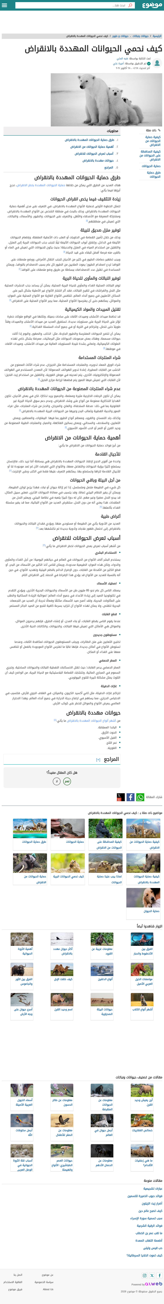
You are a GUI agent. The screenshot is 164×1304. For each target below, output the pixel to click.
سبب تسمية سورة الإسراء (146, 1218)
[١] (87, 221)
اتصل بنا (18, 1275)
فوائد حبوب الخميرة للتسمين (144, 1196)
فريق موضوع (15, 1289)
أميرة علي (118, 63)
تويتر (121, 797)
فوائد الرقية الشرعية (149, 1226)
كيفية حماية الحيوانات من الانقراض (152, 141)
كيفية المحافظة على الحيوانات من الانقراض (149, 155)
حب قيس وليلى (152, 1248)
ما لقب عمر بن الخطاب (149, 1233)
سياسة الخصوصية (44, 1282)
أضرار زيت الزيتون (152, 1203)
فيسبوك (131, 797)
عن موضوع (47, 1275)
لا (57, 781)
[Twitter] (152, 1275)
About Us (48, 1289)
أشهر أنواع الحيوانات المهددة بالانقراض (91, 720)
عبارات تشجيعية (152, 1188)
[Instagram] (144, 1275)
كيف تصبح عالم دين (150, 1211)
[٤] (55, 720)
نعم (67, 781)
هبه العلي (122, 58)
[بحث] (130, 5)
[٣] (44, 545)
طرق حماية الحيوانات (153, 174)
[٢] (10, 471)
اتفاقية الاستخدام (13, 1282)
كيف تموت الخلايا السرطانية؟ (144, 1255)
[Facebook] (159, 1275)
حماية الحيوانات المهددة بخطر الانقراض (41, 185)
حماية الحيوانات (151, 166)
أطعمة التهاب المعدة (148, 1240)
